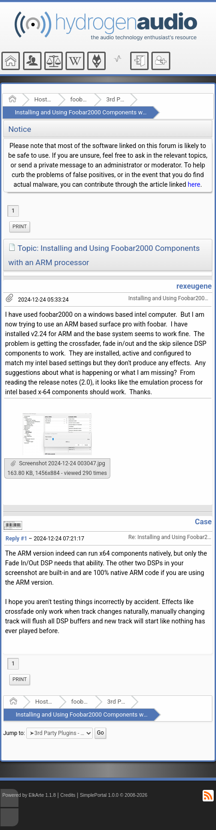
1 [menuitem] (13, 211)
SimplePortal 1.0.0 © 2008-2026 (113, 795)
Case (203, 521)
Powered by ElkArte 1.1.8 (29, 795)
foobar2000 (79, 99)
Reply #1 (16, 538)
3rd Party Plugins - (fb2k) (115, 99)
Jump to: (14, 733)
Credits (68, 795)
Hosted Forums (43, 99)
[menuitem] (19, 226)
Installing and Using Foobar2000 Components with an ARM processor (107, 112)
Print (19, 227)
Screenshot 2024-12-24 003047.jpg (58, 463)
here (194, 184)
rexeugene (194, 286)
